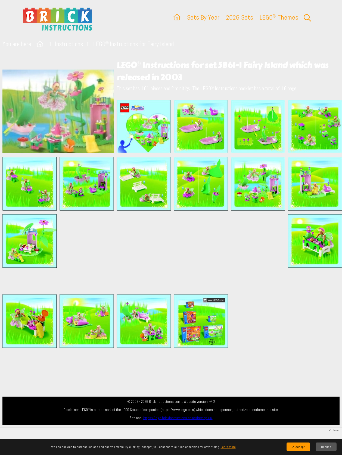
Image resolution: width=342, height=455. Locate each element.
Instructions (69, 44)
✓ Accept (298, 447)
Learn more (228, 447)
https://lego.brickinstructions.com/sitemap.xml (178, 418)
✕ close (333, 430)
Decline (326, 447)
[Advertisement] (174, 252)
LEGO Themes (279, 17)
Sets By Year (203, 17)
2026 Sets (239, 17)
